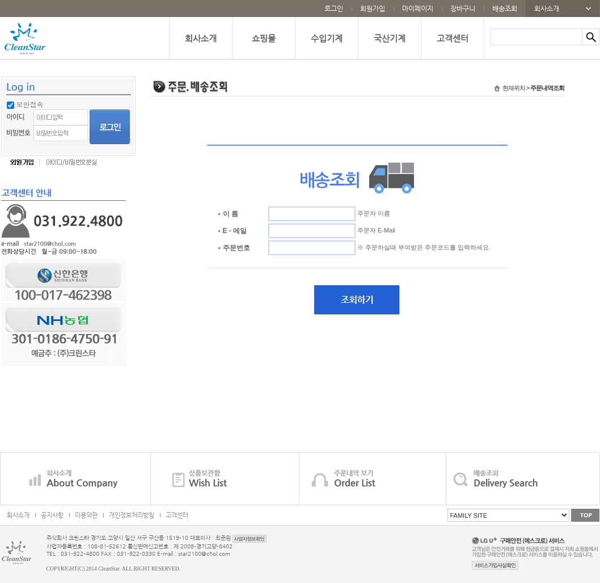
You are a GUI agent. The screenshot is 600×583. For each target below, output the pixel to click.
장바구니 (462, 8)
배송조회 (504, 8)
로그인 (333, 8)
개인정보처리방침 (131, 515)
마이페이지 (417, 8)
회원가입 (372, 8)
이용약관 (86, 515)
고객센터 (452, 38)
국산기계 (389, 38)
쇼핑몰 (264, 38)
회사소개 (546, 8)
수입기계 (327, 38)
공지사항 (52, 515)
